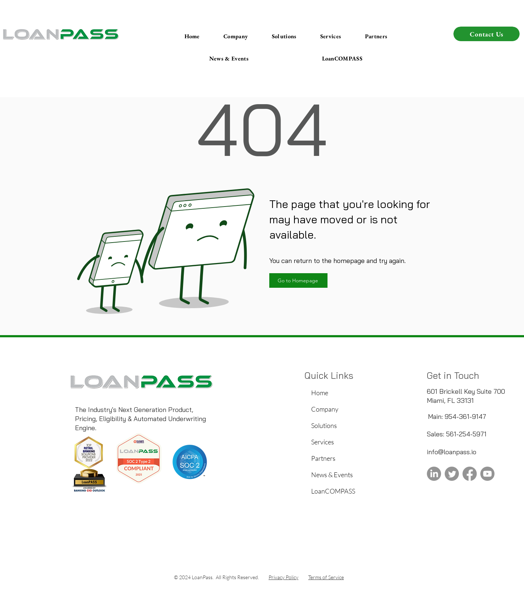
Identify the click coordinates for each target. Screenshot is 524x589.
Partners (323, 458)
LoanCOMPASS (333, 491)
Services (322, 442)
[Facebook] (470, 474)
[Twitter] (452, 474)
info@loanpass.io (451, 452)
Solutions (324, 425)
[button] (229, 58)
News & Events (332, 475)
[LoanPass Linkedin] (434, 474)
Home (319, 393)
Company (324, 409)
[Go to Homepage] (298, 280)
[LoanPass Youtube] (487, 474)
